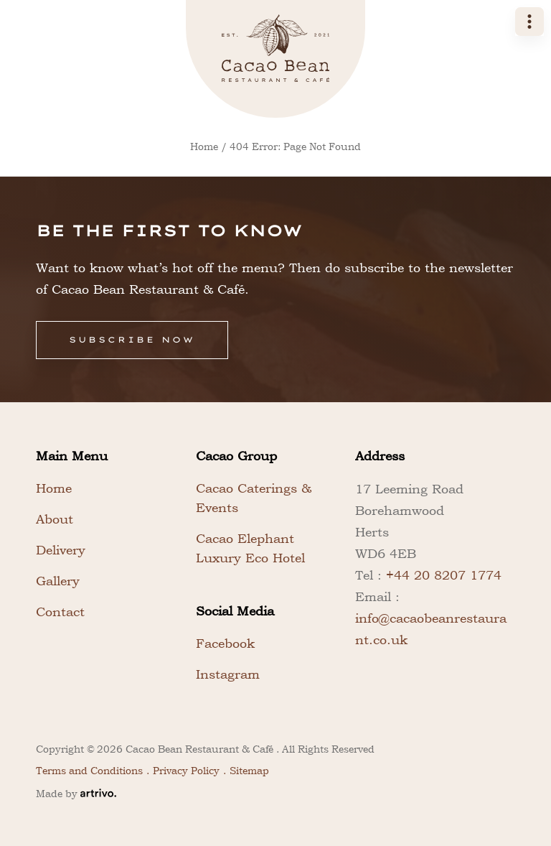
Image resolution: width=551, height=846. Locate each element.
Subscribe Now (132, 340)
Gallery (58, 580)
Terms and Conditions (89, 770)
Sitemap (249, 770)
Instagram (228, 674)
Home (204, 146)
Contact (60, 611)
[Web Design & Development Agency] (98, 793)
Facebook (225, 643)
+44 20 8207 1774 (443, 574)
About (54, 518)
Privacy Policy (186, 770)
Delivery (60, 549)
